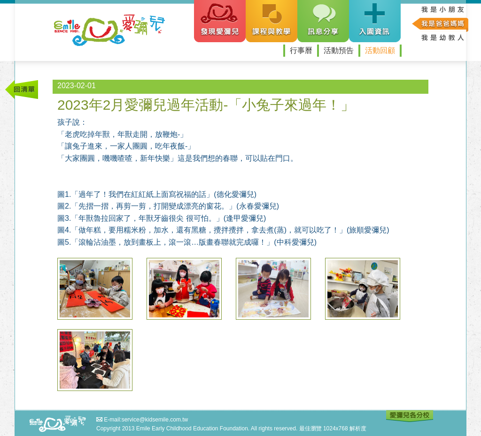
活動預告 (339, 50)
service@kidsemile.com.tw (155, 419)
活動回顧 (380, 50)
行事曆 (301, 50)
